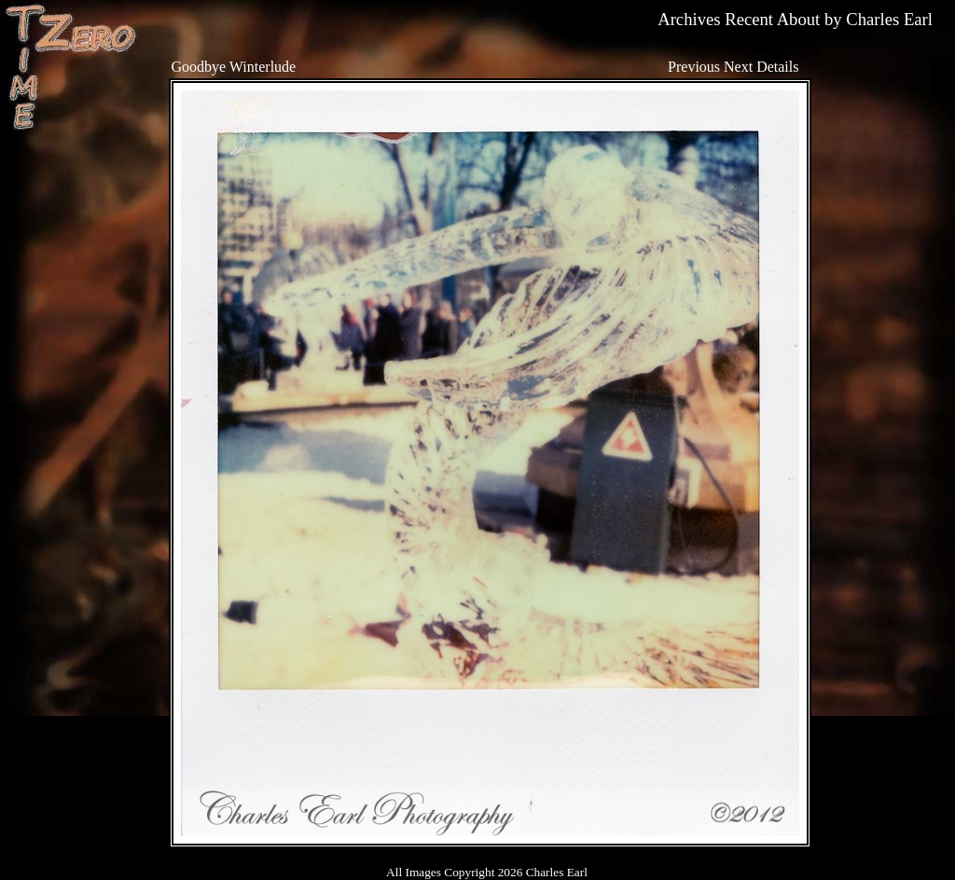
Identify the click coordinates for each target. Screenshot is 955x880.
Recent (749, 19)
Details (777, 67)
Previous (694, 67)
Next (738, 67)
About (799, 19)
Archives (688, 19)
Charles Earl (889, 19)
